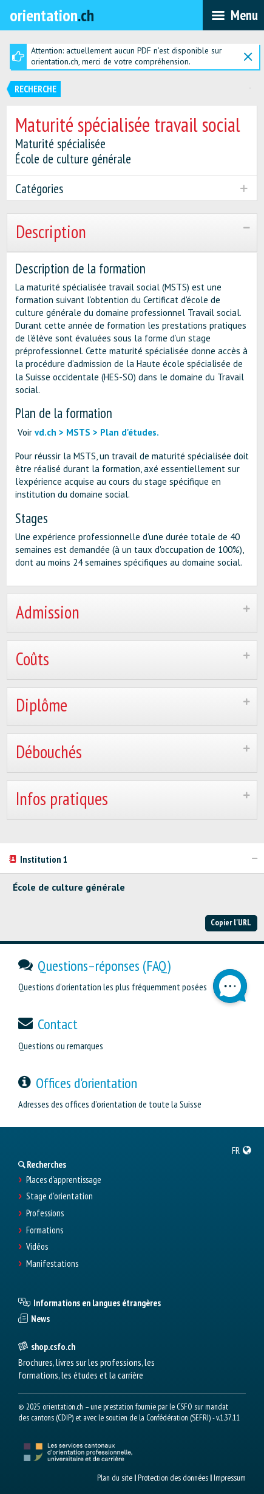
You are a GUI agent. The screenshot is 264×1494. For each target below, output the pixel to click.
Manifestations (52, 1263)
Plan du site (114, 1477)
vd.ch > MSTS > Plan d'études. (97, 432)
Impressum (230, 1477)
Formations (44, 1230)
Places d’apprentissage (63, 1179)
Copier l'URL (231, 922)
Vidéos (37, 1246)
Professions (45, 1213)
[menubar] (233, 15)
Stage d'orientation (59, 1196)
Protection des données (173, 1477)
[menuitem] (242, 1150)
